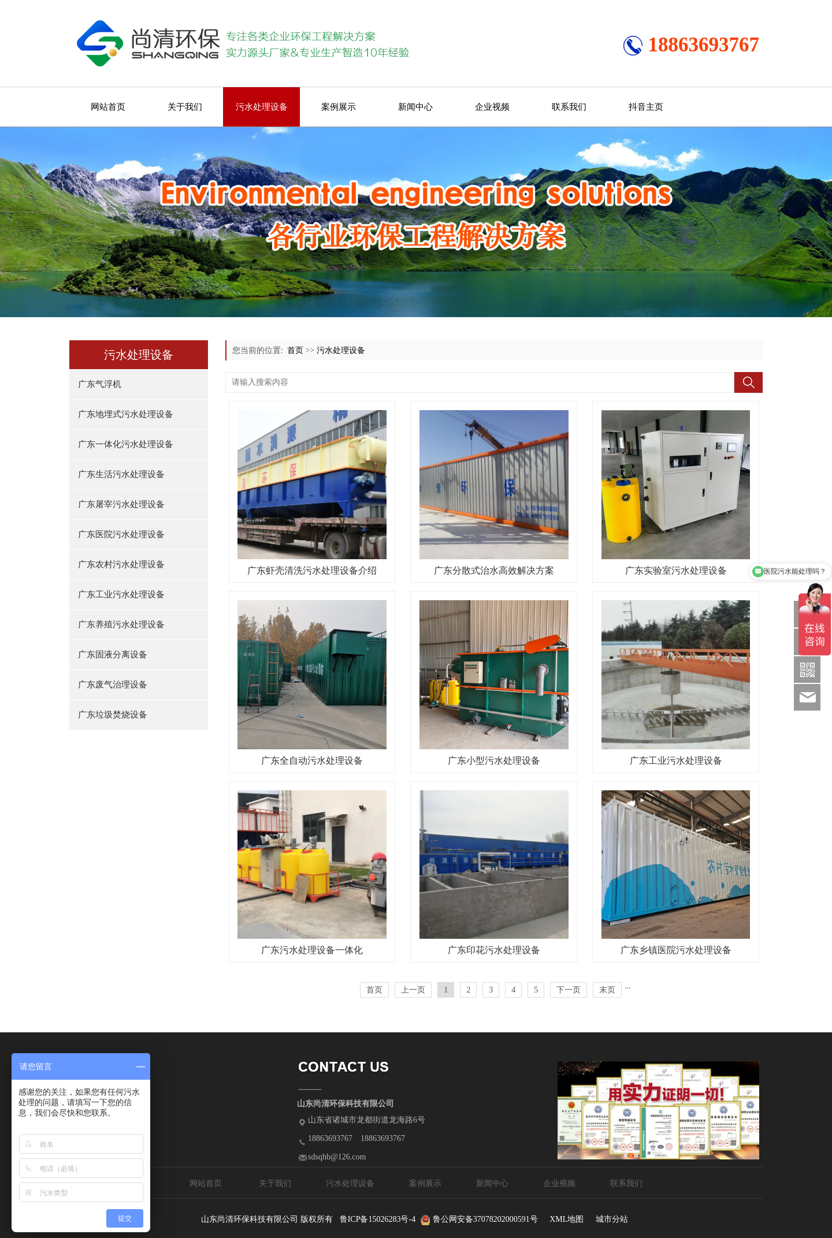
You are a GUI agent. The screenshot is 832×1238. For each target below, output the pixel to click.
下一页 (568, 990)
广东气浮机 (99, 384)
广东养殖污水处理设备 (121, 624)
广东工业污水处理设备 (121, 594)
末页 (607, 990)
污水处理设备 (262, 106)
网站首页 (108, 106)
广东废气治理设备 (112, 684)
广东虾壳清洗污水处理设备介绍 (312, 570)
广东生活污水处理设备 (121, 474)
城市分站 (612, 1219)
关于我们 (185, 106)
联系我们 (569, 106)
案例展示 (338, 106)
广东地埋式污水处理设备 (125, 414)
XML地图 (566, 1219)
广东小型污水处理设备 (494, 760)
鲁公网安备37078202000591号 (485, 1219)
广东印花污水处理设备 (494, 950)
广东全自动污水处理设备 (312, 760)
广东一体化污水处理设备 (125, 444)
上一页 (413, 990)
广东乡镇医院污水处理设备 (676, 950)
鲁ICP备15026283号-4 (377, 1219)
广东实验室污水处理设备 (676, 570)
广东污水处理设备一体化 (312, 950)
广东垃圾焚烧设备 (112, 714)
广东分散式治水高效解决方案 (494, 570)
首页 (295, 350)
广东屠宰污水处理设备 (121, 504)
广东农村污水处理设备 (121, 564)
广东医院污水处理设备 (121, 534)
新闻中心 (415, 106)
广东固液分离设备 (112, 654)
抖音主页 (646, 106)
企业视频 (492, 106)
